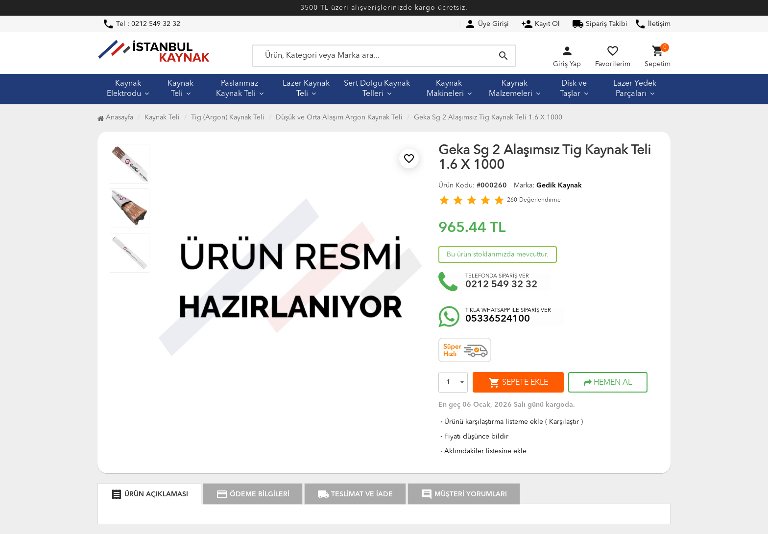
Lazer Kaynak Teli (306, 89)
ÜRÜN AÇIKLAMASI (149, 494)
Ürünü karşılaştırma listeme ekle (490, 421)
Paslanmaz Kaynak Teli (237, 89)
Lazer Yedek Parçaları (634, 89)
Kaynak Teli (180, 89)
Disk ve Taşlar (573, 89)
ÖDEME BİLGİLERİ (252, 494)
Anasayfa (115, 117)
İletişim (652, 24)
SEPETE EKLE (518, 383)
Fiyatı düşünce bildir (473, 436)
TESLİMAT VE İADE (355, 494)
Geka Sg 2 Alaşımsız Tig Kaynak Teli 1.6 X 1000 (488, 117)
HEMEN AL (608, 383)
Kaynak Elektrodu (124, 89)
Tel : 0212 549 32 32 (141, 24)
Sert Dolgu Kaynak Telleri (377, 89)
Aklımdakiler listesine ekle (482, 451)
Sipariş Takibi (599, 24)
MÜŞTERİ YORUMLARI (464, 494)
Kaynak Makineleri (445, 89)
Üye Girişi (486, 24)
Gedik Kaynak (559, 185)
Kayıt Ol (540, 24)
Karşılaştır (564, 421)
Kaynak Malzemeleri (510, 89)
